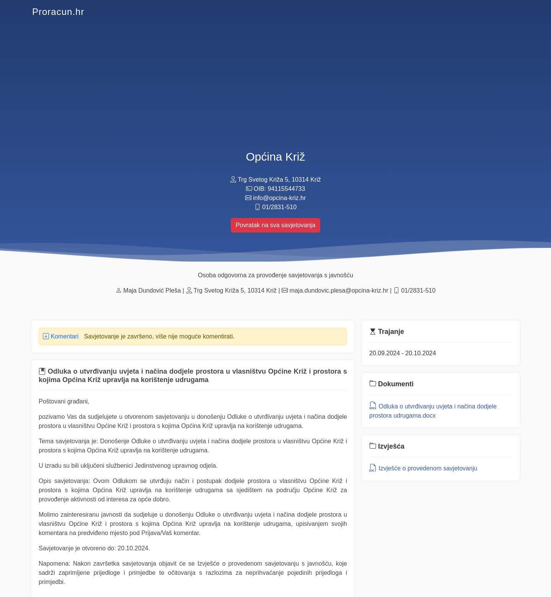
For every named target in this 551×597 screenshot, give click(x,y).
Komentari (60, 336)
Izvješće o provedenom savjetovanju (423, 468)
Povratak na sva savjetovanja (275, 225)
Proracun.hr (58, 12)
